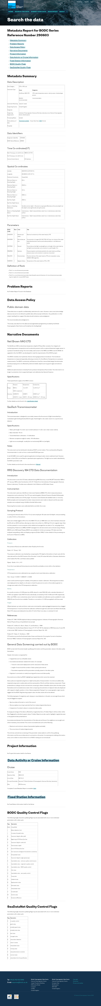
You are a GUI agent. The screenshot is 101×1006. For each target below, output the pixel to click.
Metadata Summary (18, 40)
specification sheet (32, 401)
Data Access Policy (18, 47)
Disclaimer (75, 981)
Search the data (22, 11)
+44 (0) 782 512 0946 (17, 979)
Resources (53, 11)
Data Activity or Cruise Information (24, 57)
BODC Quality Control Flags (28, 812)
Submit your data (38, 11)
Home (10, 11)
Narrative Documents (19, 51)
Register (87, 1)
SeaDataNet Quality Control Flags (33, 906)
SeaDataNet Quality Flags (20, 68)
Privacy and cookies (78, 982)
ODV (40, 121)
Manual (38, 464)
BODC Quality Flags (18, 64)
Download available (24, 121)
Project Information (18, 54)
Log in (91, 1)
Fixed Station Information (20, 61)
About (62, 11)
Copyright (75, 979)
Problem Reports (17, 44)
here (34, 788)
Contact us (79, 1)
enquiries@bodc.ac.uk (19, 982)
